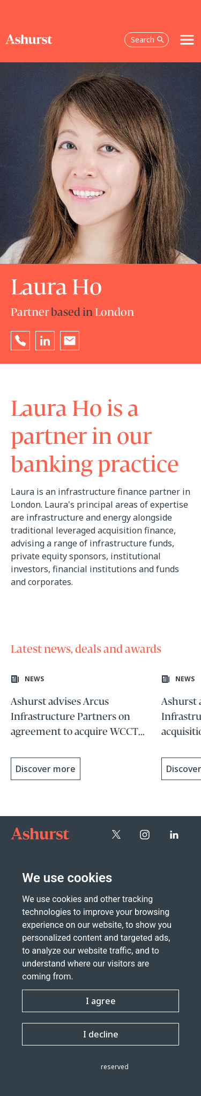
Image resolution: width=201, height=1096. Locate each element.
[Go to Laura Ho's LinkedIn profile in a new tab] (45, 340)
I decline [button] (100, 1034)
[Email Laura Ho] (69, 340)
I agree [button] (101, 1001)
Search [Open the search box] (147, 39)
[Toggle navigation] (187, 39)
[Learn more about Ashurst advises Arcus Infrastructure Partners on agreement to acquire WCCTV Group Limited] (80, 728)
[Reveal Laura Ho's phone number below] (20, 340)
